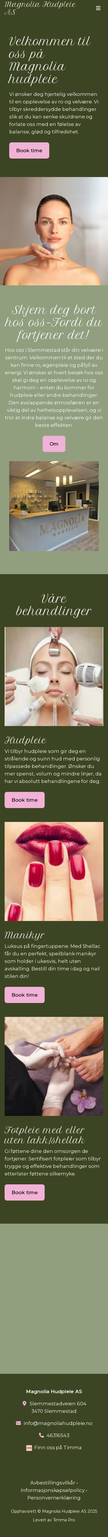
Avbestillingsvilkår (52, 1483)
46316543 (58, 1435)
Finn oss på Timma (58, 1447)
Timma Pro (64, 1520)
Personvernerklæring (54, 1498)
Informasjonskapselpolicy (53, 1490)
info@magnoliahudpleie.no (58, 1423)
